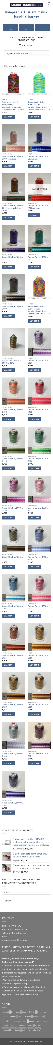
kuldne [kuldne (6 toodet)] (36, 1016)
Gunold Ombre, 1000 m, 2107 (12, 804)
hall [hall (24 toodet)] (45, 1012)
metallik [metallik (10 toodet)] (6, 1021)
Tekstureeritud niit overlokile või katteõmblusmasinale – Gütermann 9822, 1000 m (39, 310)
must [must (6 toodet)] (25, 1021)
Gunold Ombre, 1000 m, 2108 (12, 755)
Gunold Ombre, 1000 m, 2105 (12, 607)
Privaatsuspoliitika (18, 1041)
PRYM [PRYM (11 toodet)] (5, 1026)
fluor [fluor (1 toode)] (39, 1012)
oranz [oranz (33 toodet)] (39, 1021)
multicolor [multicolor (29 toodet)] (16, 1021)
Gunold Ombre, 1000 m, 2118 (38, 705)
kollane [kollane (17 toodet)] (28, 1016)
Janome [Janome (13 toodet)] (12, 1016)
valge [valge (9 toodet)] (24, 1030)
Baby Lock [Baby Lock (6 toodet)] (15, 1012)
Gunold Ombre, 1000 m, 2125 (12, 258)
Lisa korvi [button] (8, 117)
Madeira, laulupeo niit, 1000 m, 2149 (12, 361)
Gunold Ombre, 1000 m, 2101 (38, 607)
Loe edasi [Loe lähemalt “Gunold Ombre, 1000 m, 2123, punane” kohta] (34, 215)
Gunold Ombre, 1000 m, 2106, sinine (38, 157)
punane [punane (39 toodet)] (14, 1026)
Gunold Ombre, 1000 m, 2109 (12, 307)
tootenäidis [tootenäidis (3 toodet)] (7, 1030)
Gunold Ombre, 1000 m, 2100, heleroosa (12, 157)
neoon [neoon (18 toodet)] (31, 1021)
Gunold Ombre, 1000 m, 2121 (38, 361)
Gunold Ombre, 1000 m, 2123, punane (38, 206)
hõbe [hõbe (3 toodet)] (5, 1016)
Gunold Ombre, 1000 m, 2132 (38, 258)
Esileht (14, 37)
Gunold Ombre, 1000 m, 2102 (38, 410)
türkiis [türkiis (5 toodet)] (17, 1030)
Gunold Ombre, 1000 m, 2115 (12, 460)
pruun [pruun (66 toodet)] (46, 1021)
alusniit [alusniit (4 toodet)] (6, 1012)
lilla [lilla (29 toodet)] (42, 1016)
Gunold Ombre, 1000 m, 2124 (38, 755)
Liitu (8, 900)
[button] (4, 4)
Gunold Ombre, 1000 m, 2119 (38, 656)
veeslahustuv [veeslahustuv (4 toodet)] (34, 1030)
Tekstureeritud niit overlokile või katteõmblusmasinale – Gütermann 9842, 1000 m (13, 106)
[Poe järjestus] (26, 53)
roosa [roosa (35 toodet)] (30, 1026)
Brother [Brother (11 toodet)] (32, 1012)
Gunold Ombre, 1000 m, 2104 (38, 558)
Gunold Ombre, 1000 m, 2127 (12, 558)
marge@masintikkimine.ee (15, 940)
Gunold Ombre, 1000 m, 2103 (12, 410)
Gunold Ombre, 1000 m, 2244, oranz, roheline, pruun (12, 208)
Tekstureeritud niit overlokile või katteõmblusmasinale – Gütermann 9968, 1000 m (39, 106)
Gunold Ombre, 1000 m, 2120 (12, 705)
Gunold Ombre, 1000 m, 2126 (12, 656)
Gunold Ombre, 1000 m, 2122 (38, 509)
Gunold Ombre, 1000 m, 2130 (12, 509)
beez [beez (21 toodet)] (24, 1012)
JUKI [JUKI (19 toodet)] (20, 1016)
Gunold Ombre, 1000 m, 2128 (38, 460)
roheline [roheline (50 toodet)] (22, 1026)
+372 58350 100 (18, 932)
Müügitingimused (35, 1041)
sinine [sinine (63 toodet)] (37, 1026)
